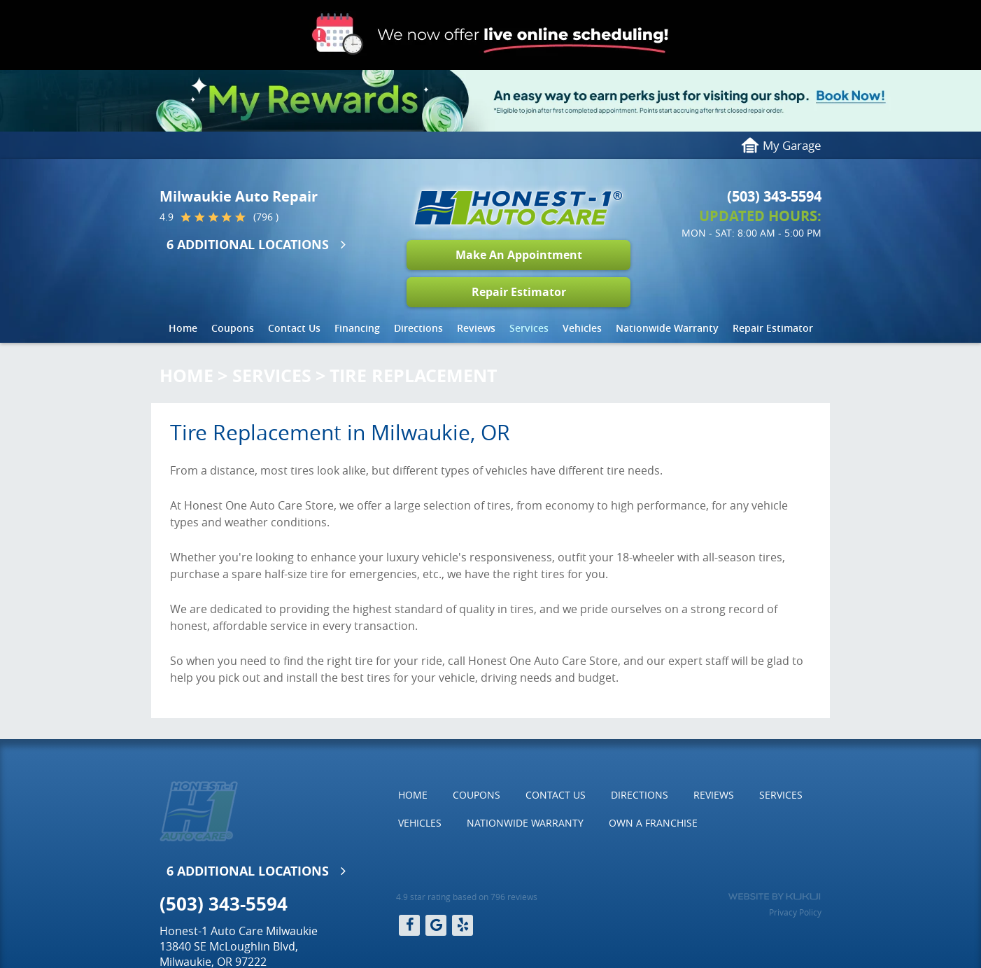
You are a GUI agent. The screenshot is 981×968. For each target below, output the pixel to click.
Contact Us (294, 328)
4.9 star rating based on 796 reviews (466, 896)
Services (529, 328)
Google (435, 925)
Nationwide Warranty (667, 328)
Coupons (232, 328)
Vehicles (582, 328)
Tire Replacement (413, 375)
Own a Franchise (653, 822)
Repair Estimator (519, 292)
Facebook (409, 925)
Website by (774, 896)
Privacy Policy (795, 912)
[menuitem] (183, 328)
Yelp (462, 925)
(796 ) (265, 217)
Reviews (476, 328)
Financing (357, 328)
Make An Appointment (519, 254)
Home (183, 328)
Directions (418, 328)
